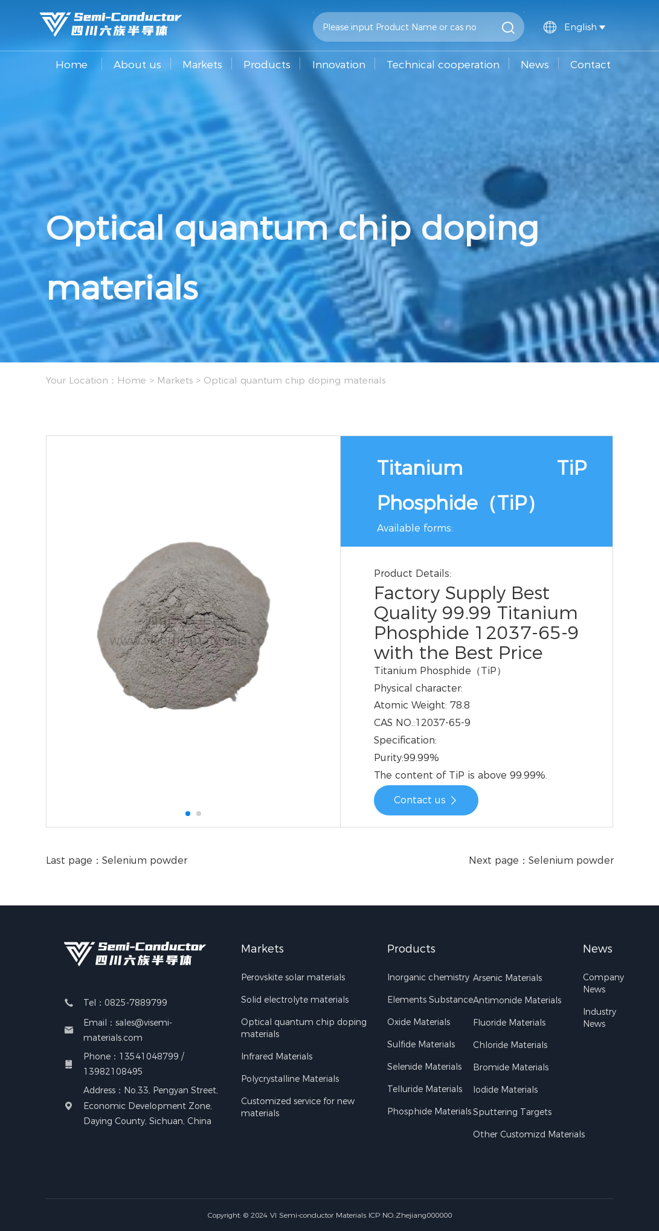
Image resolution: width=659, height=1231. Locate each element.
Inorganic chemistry (428, 977)
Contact (590, 65)
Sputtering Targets (512, 1112)
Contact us (426, 800)
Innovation (338, 65)
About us (137, 65)
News (535, 65)
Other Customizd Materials (529, 1134)
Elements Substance (430, 999)
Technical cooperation (443, 65)
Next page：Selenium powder (541, 860)
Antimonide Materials (517, 1000)
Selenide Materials (424, 1066)
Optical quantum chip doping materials (294, 380)
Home (72, 65)
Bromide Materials (510, 1067)
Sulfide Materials (421, 1044)
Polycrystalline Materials (290, 1078)
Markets (202, 65)
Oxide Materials (418, 1022)
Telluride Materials (424, 1089)
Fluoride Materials (509, 1022)
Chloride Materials (510, 1045)
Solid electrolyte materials (295, 999)
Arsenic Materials (507, 977)
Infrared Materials (276, 1056)
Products (267, 65)
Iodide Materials (505, 1089)
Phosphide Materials (429, 1111)
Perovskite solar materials (293, 977)
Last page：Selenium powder (116, 860)
